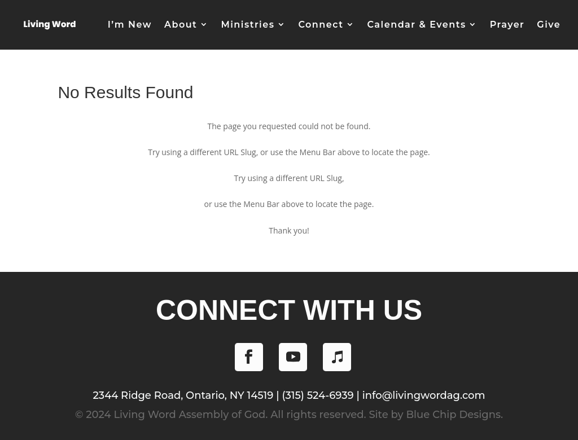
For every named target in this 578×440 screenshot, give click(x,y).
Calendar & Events (416, 24)
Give (549, 24)
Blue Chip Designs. (454, 414)
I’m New (130, 24)
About (180, 24)
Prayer (507, 24)
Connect (320, 24)
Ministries (247, 24)
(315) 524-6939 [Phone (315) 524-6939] (317, 395)
